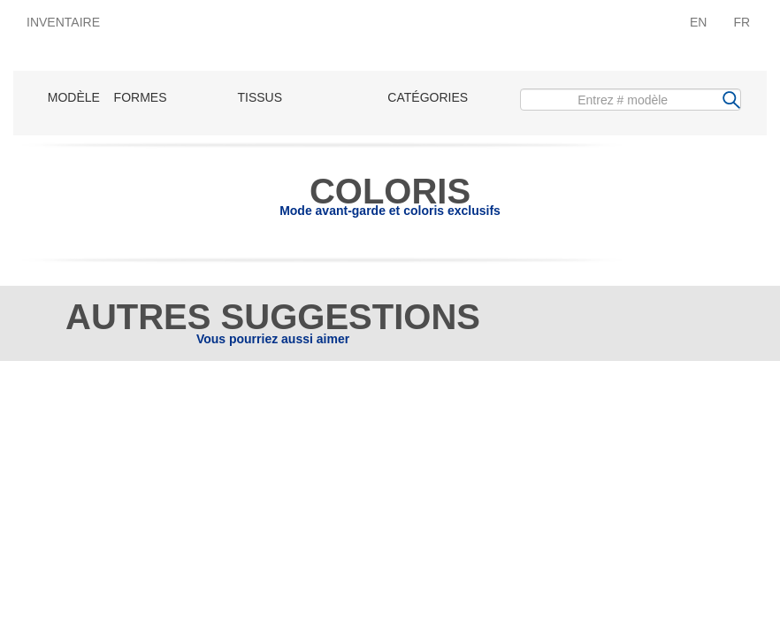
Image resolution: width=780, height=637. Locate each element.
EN (698, 22)
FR (741, 22)
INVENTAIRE (63, 22)
